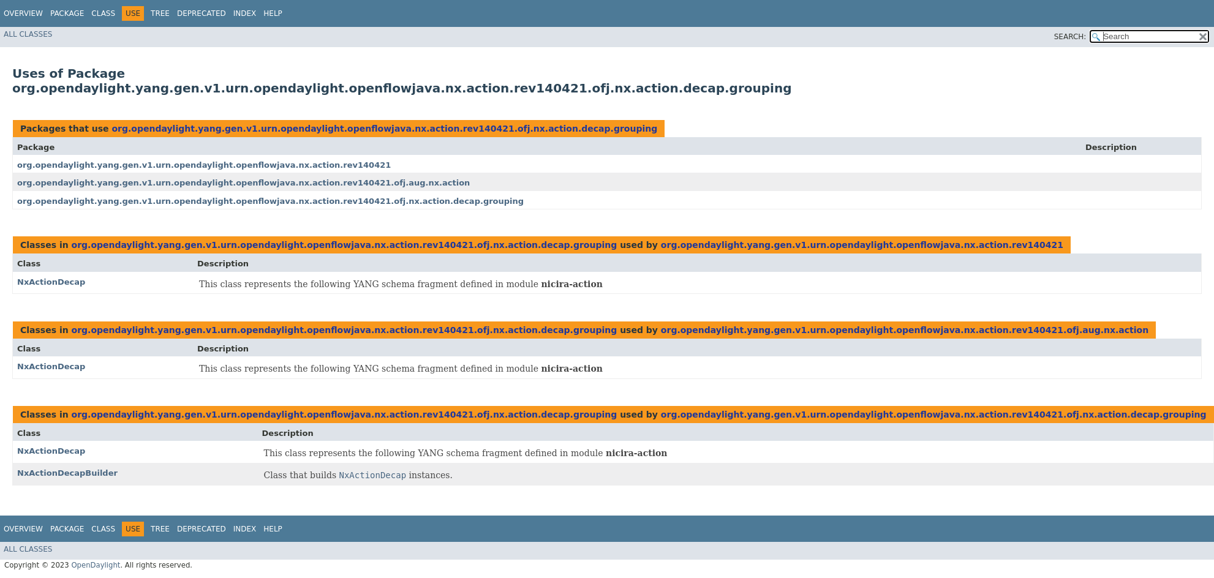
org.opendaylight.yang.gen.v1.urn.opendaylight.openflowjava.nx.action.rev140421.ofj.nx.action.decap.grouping (384, 128)
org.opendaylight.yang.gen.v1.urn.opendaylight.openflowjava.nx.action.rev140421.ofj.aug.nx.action (243, 182)
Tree (160, 13)
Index (245, 13)
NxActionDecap (51, 282)
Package (67, 13)
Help (272, 13)
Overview (23, 13)
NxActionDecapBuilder (67, 473)
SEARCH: (1070, 36)
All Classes (28, 34)
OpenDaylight (95, 565)
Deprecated (201, 13)
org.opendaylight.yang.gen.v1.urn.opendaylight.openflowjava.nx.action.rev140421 (204, 165)
